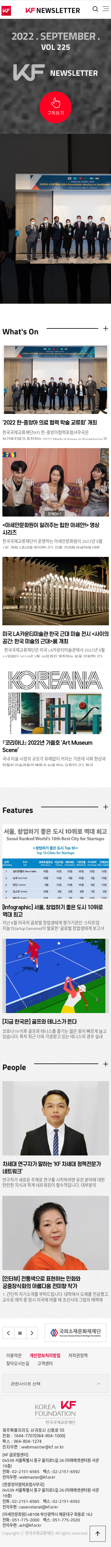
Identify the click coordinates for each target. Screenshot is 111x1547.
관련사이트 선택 (56, 1383)
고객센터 (45, 1363)
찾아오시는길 (17, 1363)
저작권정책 (78, 1355)
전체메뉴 (105, 8)
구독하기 (55, 113)
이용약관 (14, 1355)
